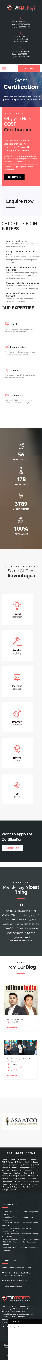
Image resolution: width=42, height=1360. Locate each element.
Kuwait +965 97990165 (21, 24)
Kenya (30, 1176)
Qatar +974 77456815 (21, 51)
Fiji (36, 1170)
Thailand (31, 1179)
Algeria (13, 1184)
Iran (4, 1184)
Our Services (14, 177)
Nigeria (21, 1176)
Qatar (12, 1176)
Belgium (16, 1187)
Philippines (7, 1181)
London (32, 1159)
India (5, 1159)
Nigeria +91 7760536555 (21, 57)
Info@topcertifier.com (12, 1286)
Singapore (13, 1165)
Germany (16, 1170)
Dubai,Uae (25, 1165)
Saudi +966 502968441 (21, 54)
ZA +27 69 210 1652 (21, 42)
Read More (13, 1075)
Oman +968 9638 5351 (21, 27)
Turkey (26, 1181)
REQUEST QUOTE (29, 68)
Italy (13, 1190)
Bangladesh (24, 1167)
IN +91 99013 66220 (21, 39)
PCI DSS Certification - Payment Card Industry (21, 1239)
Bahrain (17, 1173)
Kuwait (27, 1173)
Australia (10, 1162)
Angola (22, 1184)
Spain (18, 1181)
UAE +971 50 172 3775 (21, 36)
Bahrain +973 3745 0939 (21, 21)
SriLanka (13, 1167)
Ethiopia (33, 1184)
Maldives (6, 1173)
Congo (6, 1187)
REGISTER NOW (12, 848)
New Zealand (23, 1162)
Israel (36, 1181)
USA (12, 1159)
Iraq (13, 1179)
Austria (26, 1187)
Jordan (21, 1179)
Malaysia (27, 1170)
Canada (21, 1159)
